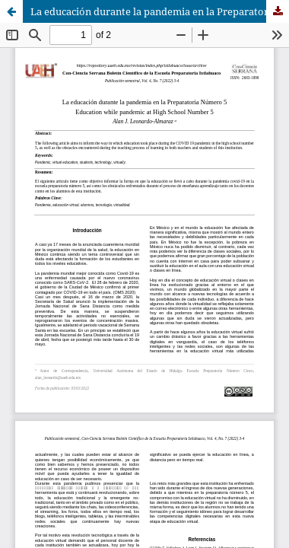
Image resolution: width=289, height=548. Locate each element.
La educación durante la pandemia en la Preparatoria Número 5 (159, 11)
